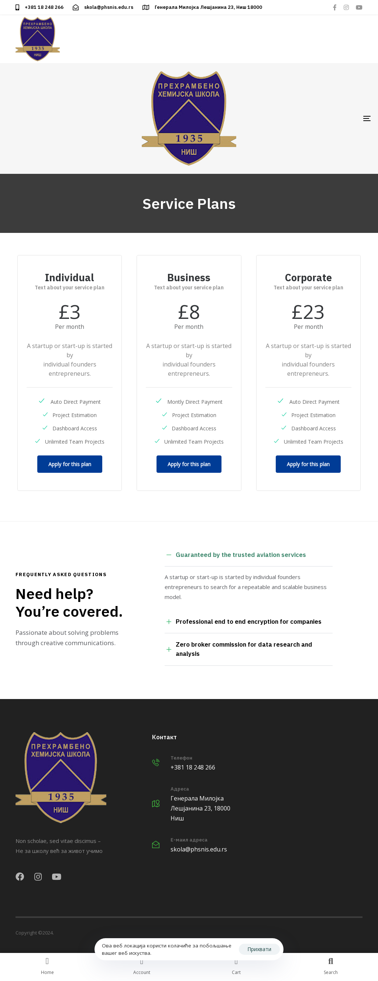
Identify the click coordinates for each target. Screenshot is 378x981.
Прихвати (259, 949)
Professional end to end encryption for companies (243, 621)
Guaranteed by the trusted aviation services (235, 555)
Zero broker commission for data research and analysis (238, 649)
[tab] (249, 555)
